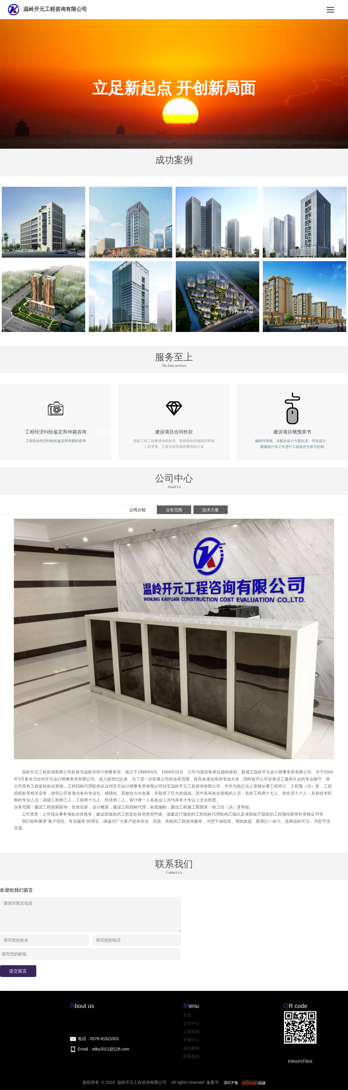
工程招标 (191, 1031)
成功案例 (191, 1048)
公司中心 (191, 1023)
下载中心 (191, 1039)
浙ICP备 (231, 1082)
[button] (174, 144)
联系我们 (191, 1056)
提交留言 (18, 970)
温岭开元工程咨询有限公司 (47, 9)
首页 (187, 1015)
